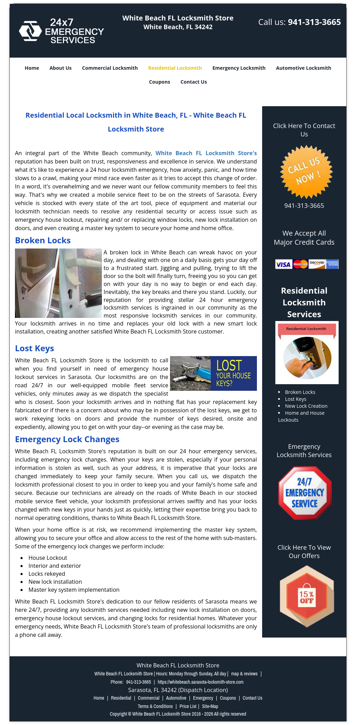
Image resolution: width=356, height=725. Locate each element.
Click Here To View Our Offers (304, 551)
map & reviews (245, 674)
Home (32, 68)
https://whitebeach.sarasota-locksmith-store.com (201, 682)
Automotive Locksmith (303, 68)
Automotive (176, 698)
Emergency (203, 698)
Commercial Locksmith (110, 68)
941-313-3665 (314, 21)
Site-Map (210, 706)
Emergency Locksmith (239, 68)
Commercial (149, 698)
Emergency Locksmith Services (304, 450)
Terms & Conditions (155, 706)
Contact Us (193, 81)
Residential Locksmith (175, 68)
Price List (187, 706)
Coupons (159, 81)
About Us (60, 68)
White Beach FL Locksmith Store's (206, 153)
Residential (121, 698)
